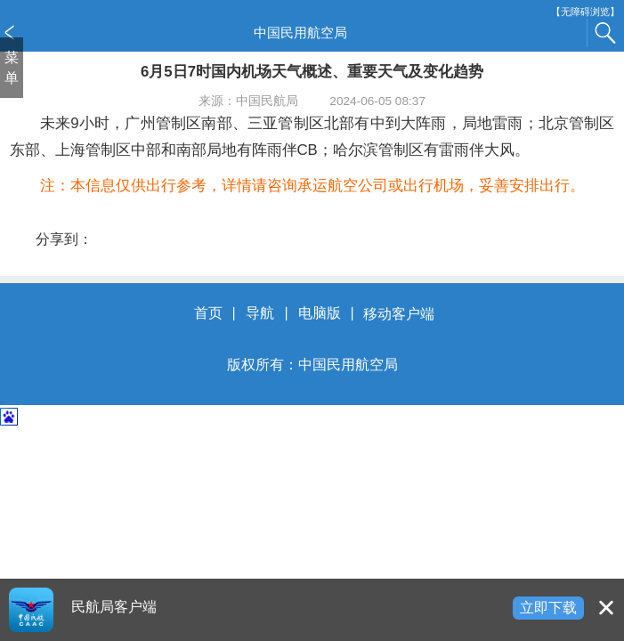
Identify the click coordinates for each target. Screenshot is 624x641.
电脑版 (319, 313)
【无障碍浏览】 (585, 12)
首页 (208, 313)
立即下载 (548, 607)
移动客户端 (398, 313)
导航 (260, 313)
